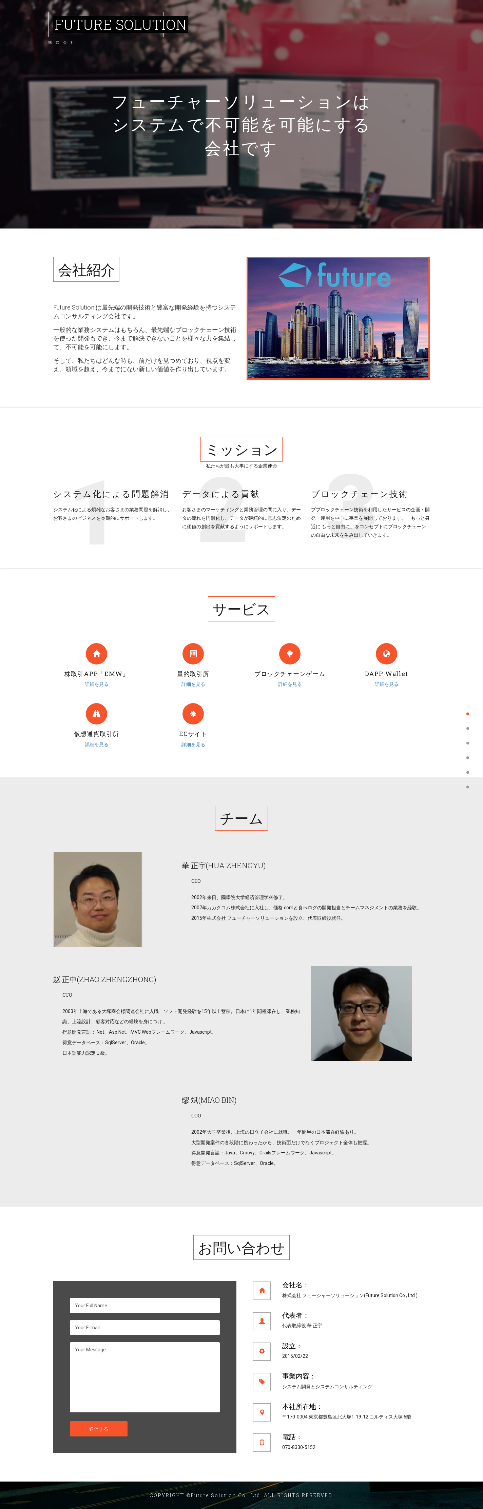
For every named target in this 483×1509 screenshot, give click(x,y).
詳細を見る (97, 684)
